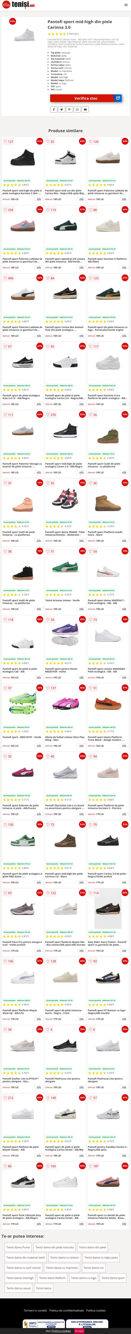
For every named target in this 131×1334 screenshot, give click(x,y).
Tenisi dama (43, 1288)
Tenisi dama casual (18, 1288)
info (39, 198)
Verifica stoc (98, 98)
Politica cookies (96, 1310)
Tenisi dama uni (94, 1268)
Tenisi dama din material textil (25, 1257)
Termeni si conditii (35, 1310)
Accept (79, 1331)
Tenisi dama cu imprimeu (62, 1268)
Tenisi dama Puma (18, 1247)
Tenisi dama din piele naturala (54, 1247)
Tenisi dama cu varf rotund (23, 1268)
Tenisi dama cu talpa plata (101, 1257)
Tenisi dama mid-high (20, 1278)
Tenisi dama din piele (92, 1247)
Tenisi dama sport (113, 1278)
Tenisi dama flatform (52, 1278)
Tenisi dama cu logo (83, 1278)
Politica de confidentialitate (66, 1310)
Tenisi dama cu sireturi (64, 1257)
